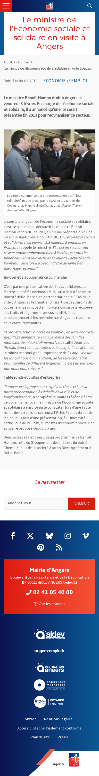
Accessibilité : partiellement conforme (49, 728)
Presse (63, 737)
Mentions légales (58, 718)
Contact (29, 718)
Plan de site (40, 737)
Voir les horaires (49, 603)
